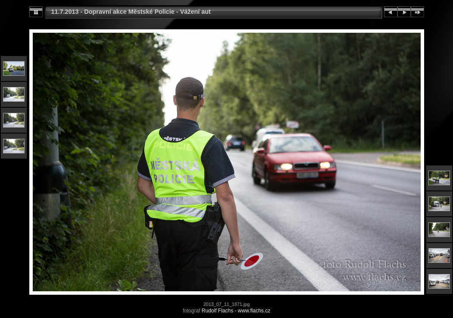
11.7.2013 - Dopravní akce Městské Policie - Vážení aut (131, 11)
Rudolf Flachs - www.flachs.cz (236, 311)
